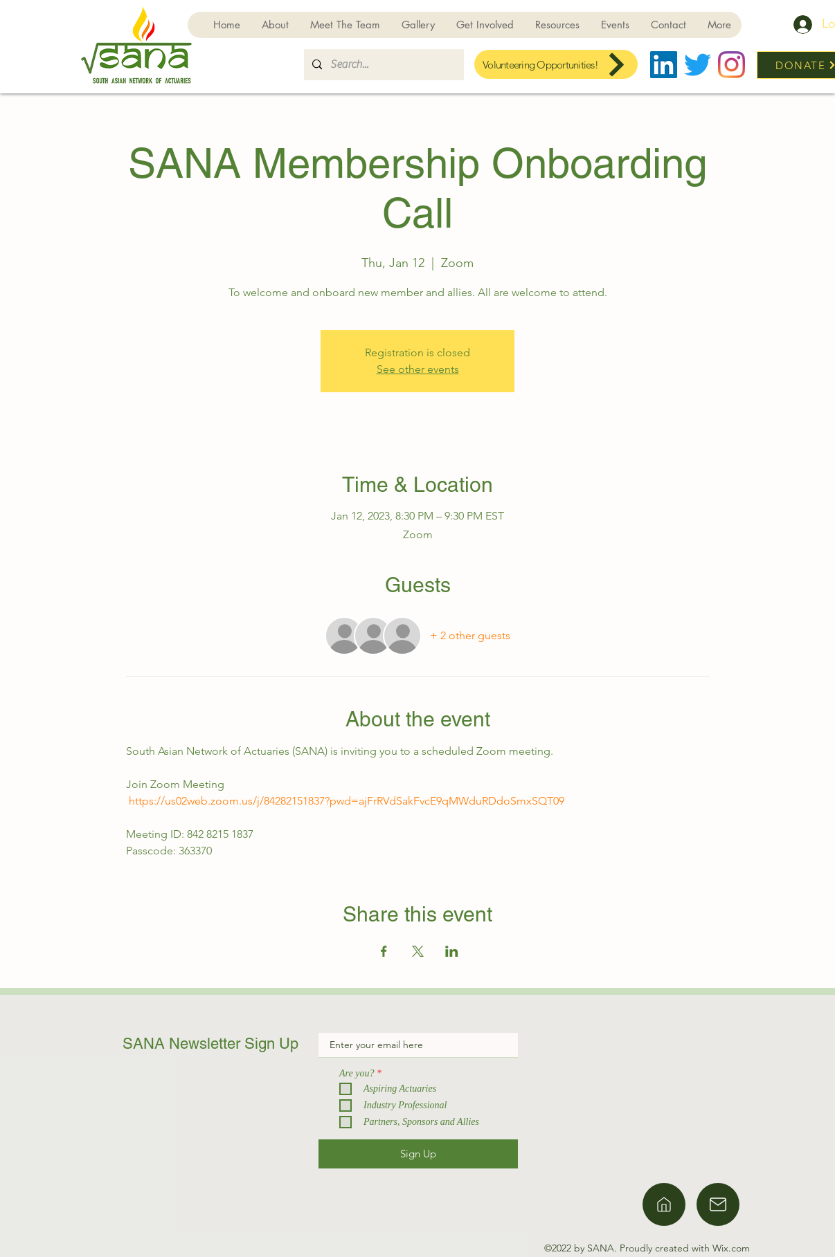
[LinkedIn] (663, 64)
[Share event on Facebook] (383, 951)
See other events (418, 369)
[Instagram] (731, 64)
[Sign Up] (418, 1153)
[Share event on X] (417, 951)
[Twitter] (697, 64)
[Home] (664, 1204)
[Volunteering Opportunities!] (556, 64)
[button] (484, 25)
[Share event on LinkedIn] (451, 951)
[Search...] (382, 64)
